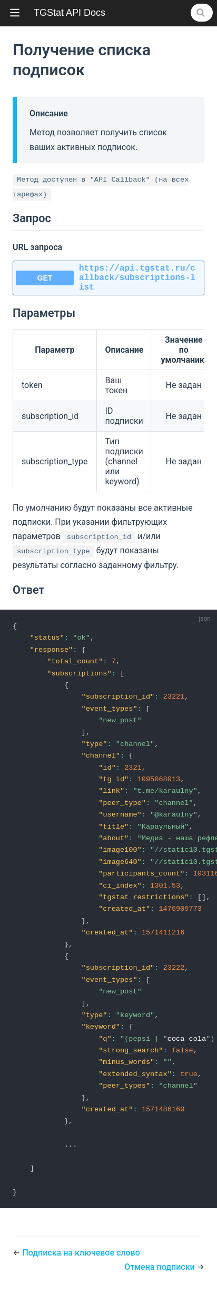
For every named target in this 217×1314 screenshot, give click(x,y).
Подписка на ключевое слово (81, 1275)
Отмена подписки (160, 1290)
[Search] (202, 13)
